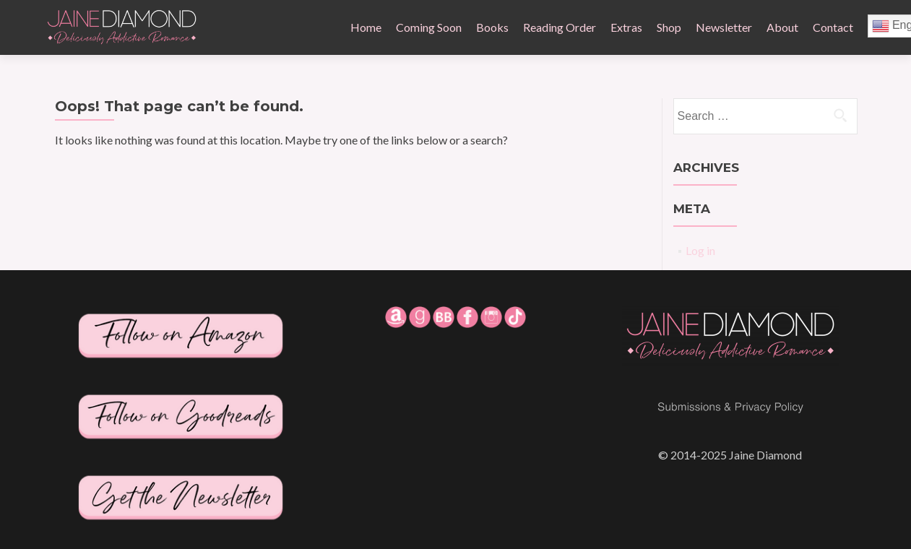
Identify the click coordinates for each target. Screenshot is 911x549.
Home (365, 27)
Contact (833, 27)
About (782, 27)
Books (492, 27)
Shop (669, 27)
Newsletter (724, 27)
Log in (700, 250)
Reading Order (559, 27)
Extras (626, 27)
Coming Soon (429, 27)
